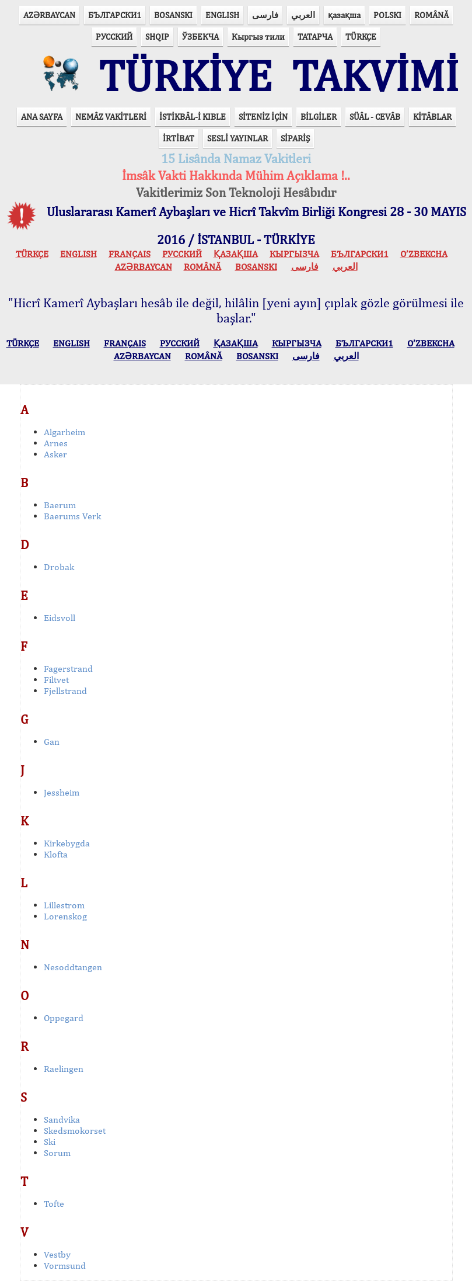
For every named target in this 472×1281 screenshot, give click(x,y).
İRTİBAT (178, 138)
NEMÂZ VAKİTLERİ (110, 116)
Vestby (57, 1254)
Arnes (56, 443)
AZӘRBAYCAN (49, 15)
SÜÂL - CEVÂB (374, 116)
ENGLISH (222, 15)
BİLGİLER (318, 116)
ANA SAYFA (41, 116)
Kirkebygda (67, 843)
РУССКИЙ (114, 36)
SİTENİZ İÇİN (263, 116)
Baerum (60, 505)
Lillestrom (64, 905)
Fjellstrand (65, 690)
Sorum (57, 1152)
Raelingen (63, 1068)
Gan (52, 741)
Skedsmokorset (75, 1130)
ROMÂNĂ (431, 15)
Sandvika (62, 1119)
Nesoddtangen (73, 967)
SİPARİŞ (295, 138)
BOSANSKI (173, 15)
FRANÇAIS (130, 253)
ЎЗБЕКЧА (200, 36)
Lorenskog (65, 916)
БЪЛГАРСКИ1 (114, 15)
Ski (49, 1141)
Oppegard (63, 1017)
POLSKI (387, 15)
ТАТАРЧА (315, 36)
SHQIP (157, 36)
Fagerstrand (68, 668)
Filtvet (56, 679)
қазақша (344, 15)
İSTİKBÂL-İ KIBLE (192, 116)
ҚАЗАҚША (236, 253)
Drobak (59, 566)
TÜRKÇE (360, 36)
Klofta (56, 854)
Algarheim (64, 432)
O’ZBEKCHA (423, 253)
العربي (303, 15)
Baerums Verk (72, 516)
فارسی (265, 15)
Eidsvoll (59, 617)
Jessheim (61, 792)
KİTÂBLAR (432, 116)
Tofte (54, 1203)
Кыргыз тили (258, 36)
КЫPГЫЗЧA (294, 253)
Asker (55, 454)
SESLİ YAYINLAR (237, 138)
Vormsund (65, 1265)
